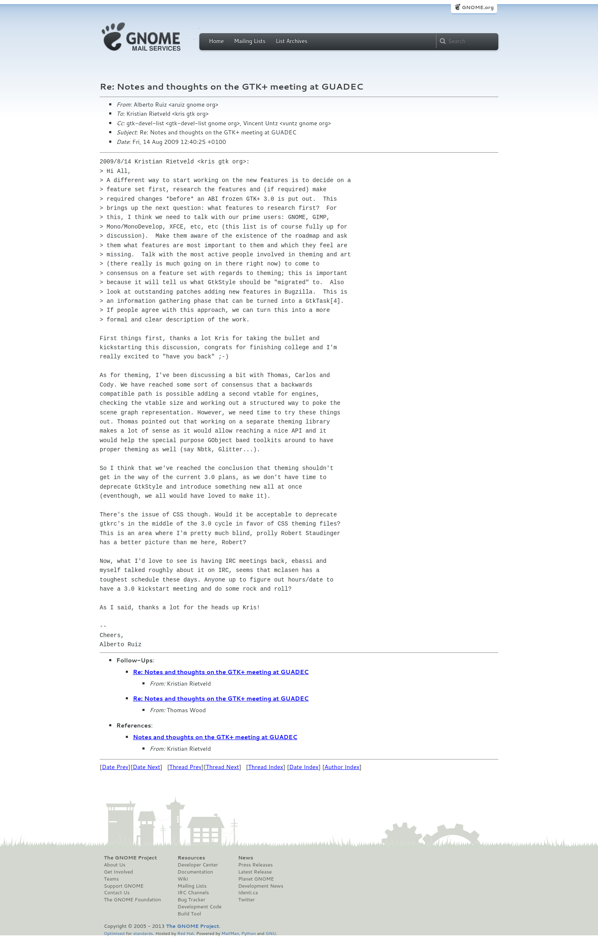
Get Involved (118, 872)
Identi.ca (248, 892)
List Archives (291, 41)
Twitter (246, 899)
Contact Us (117, 892)
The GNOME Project (130, 857)
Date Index (304, 767)
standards (143, 933)
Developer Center (198, 865)
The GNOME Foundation (132, 899)
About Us (114, 865)
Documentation (195, 872)
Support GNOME (124, 886)
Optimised (114, 933)
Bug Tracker (192, 899)
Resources (191, 857)
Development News (260, 886)
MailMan (230, 933)
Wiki (183, 879)
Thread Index (266, 767)
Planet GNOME (256, 879)
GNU (271, 933)
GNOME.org (478, 7)
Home (216, 41)
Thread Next (222, 767)
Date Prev (115, 767)
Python (248, 933)
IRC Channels (193, 892)
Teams (111, 879)
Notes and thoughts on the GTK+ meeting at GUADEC (215, 737)
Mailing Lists (249, 41)
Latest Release (255, 872)
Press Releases (255, 865)
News (245, 857)
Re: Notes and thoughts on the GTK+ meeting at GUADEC (221, 672)
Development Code (200, 906)
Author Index (341, 767)
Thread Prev (185, 767)
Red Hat (185, 933)
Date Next (146, 767)
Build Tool (189, 913)
